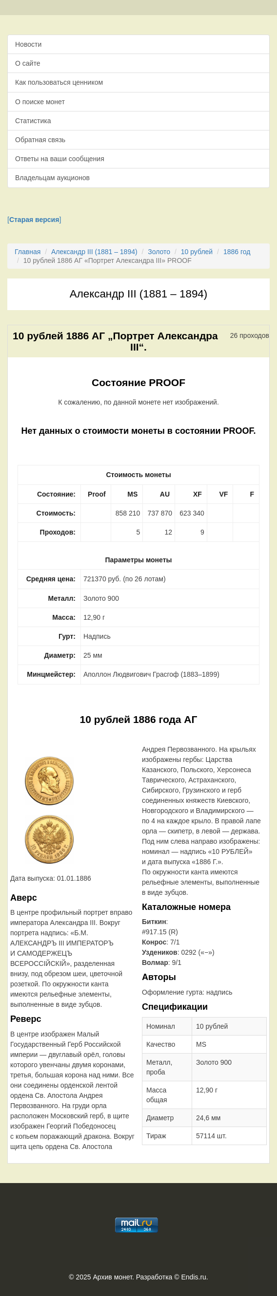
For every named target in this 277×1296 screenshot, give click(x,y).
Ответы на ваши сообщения (59, 159)
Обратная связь (40, 140)
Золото (159, 252)
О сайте (27, 63)
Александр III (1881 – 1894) (94, 252)
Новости (28, 44)
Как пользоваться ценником (59, 82)
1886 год (236, 252)
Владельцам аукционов (52, 178)
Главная (27, 252)
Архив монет (112, 1277)
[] (34, 219)
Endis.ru (193, 1277)
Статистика (33, 121)
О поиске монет (40, 102)
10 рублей (197, 252)
